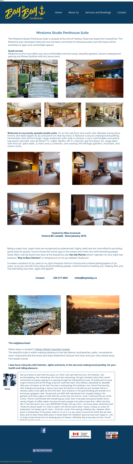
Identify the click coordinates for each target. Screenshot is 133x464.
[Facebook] (43, 430)
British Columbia (52, 349)
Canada (65, 349)
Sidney (39, 349)
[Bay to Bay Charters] (42, 450)
